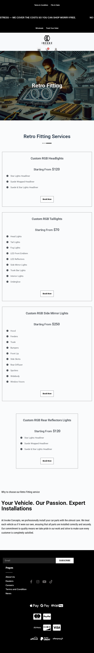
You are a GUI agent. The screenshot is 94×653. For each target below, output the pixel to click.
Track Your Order (52, 28)
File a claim (55, 5)
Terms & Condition (41, 5)
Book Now (47, 199)
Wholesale (39, 28)
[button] (39, 50)
